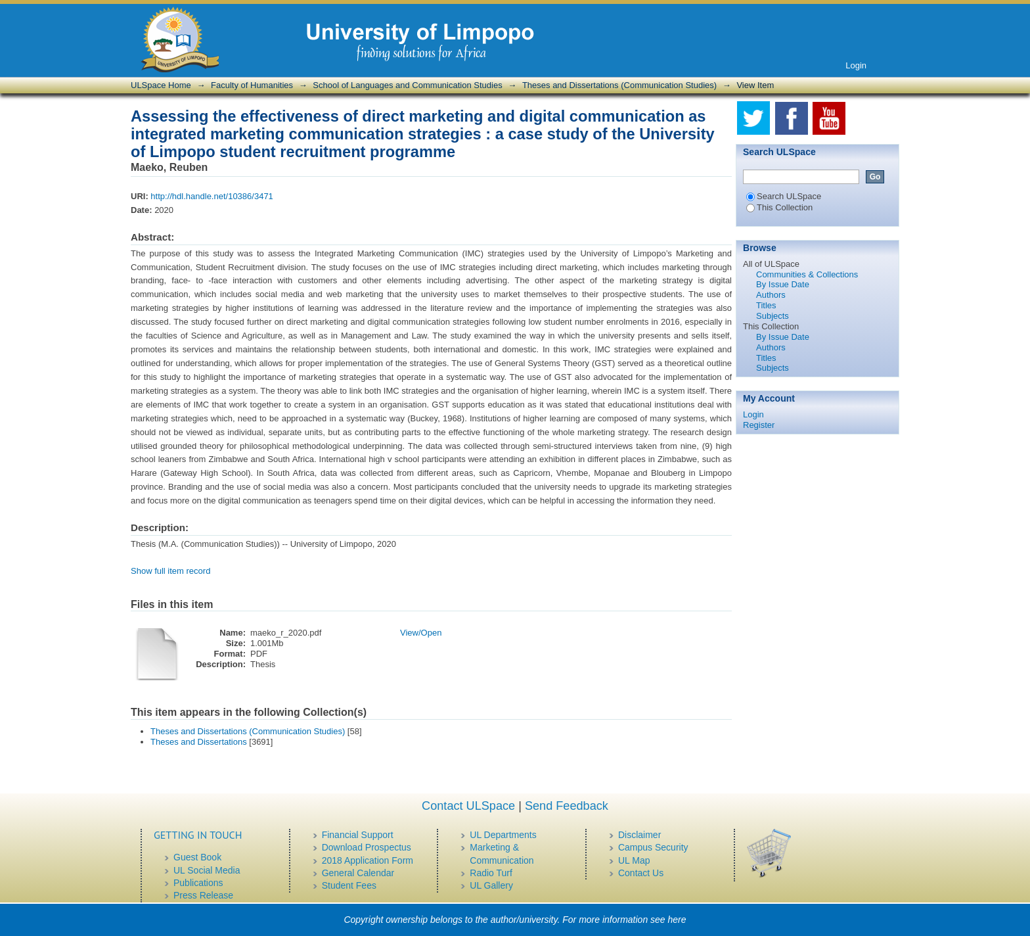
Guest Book (197, 857)
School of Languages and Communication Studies (407, 85)
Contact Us (640, 873)
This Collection (779, 207)
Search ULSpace (783, 196)
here (677, 919)
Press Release (203, 895)
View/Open (420, 633)
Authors (771, 295)
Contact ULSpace (468, 805)
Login (855, 65)
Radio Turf (491, 873)
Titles (766, 305)
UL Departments (503, 835)
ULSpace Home (161, 85)
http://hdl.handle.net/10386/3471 (211, 196)
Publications (198, 883)
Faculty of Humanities (252, 85)
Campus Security (653, 847)
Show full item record (170, 571)
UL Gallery (491, 885)
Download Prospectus (366, 847)
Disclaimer (639, 835)
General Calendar (358, 873)
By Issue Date (782, 284)
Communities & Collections (807, 274)
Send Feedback (566, 805)
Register (758, 425)
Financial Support (357, 835)
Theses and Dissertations (198, 742)
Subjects (772, 316)
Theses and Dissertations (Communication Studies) (619, 85)
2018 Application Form (367, 860)
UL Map (634, 860)
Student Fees (349, 885)
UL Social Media (206, 870)
